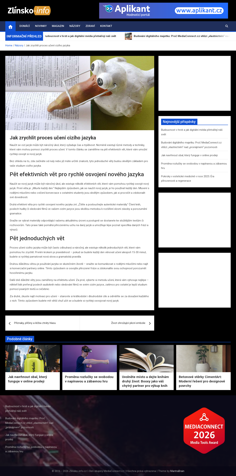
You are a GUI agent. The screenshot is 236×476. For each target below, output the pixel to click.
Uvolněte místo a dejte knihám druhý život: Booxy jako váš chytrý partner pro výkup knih (145, 381)
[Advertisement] (194, 83)
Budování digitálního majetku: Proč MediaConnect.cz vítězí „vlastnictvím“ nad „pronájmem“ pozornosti (29, 423)
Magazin (58, 26)
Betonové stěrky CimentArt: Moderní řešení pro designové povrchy (202, 381)
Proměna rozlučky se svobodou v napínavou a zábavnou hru (89, 379)
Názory (74, 26)
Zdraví (90, 26)
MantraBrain (177, 471)
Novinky (41, 26)
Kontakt (106, 26)
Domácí (24, 26)
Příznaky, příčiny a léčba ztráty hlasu (35, 323)
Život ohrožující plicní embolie (128, 323)
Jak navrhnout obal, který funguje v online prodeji (189, 155)
